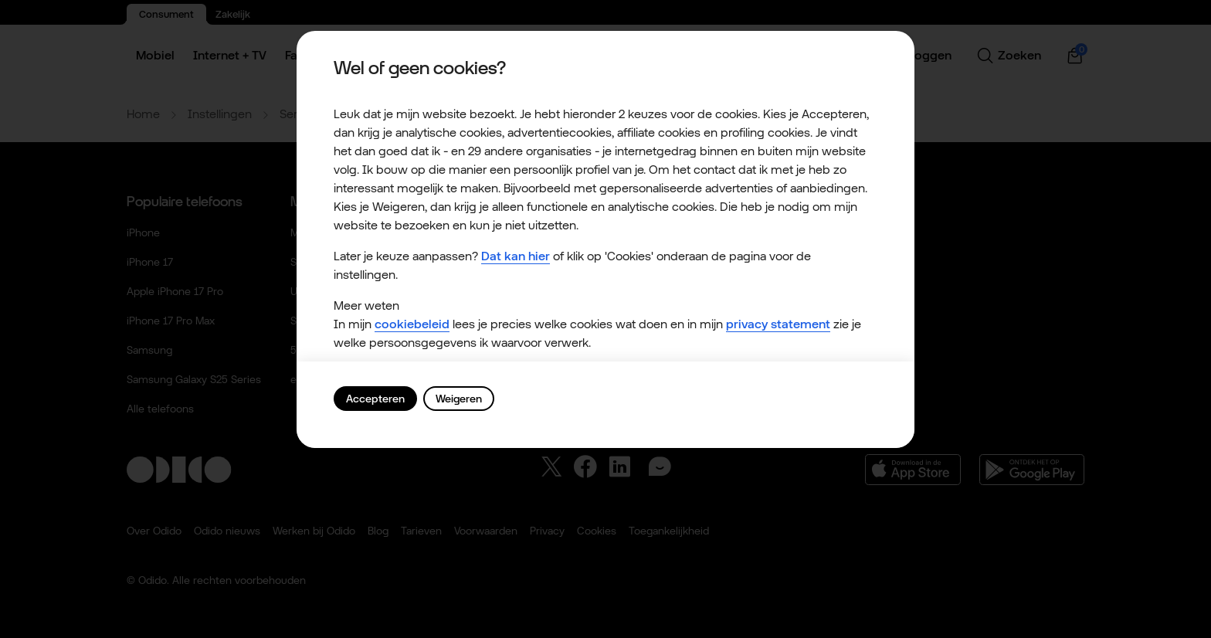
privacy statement (778, 324)
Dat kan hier (515, 256)
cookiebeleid (412, 324)
